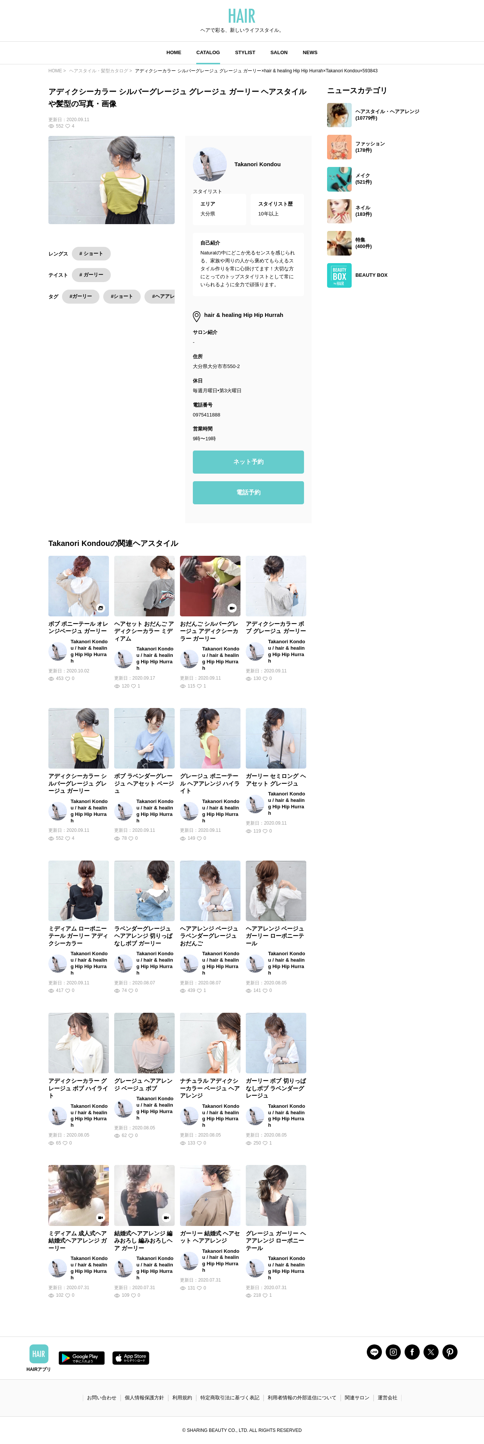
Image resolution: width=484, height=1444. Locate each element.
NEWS (310, 52)
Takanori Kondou (257, 164)
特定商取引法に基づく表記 (229, 1397)
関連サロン (357, 1397)
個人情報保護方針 (144, 1397)
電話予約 (248, 492)
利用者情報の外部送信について (302, 1397)
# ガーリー (91, 275)
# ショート (91, 253)
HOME (173, 52)
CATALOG (208, 52)
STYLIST (245, 52)
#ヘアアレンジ (168, 296)
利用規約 (182, 1397)
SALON (279, 52)
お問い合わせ (101, 1397)
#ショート (122, 296)
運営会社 (387, 1397)
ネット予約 (248, 461)
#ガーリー (81, 296)
